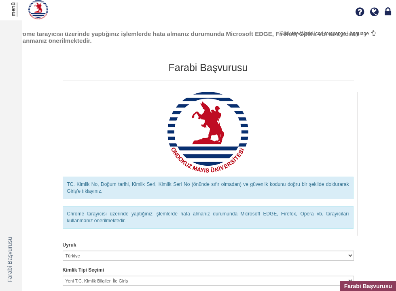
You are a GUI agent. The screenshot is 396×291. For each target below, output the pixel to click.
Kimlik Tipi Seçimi (83, 270)
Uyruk (69, 245)
